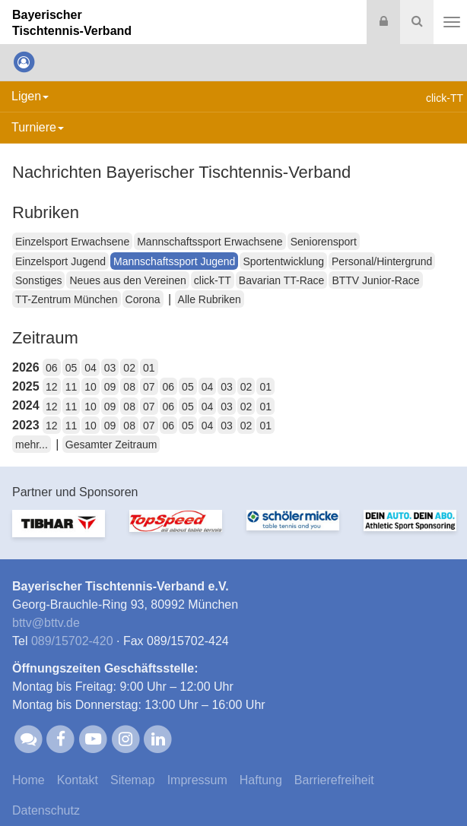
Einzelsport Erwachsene (72, 242)
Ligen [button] (30, 96)
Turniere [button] (37, 127)
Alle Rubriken (209, 299)
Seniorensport (324, 242)
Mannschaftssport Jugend (174, 261)
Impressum (197, 780)
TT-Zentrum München (66, 299)
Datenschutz (46, 810)
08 (129, 387)
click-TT (212, 280)
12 (52, 387)
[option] (58, 532)
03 (110, 368)
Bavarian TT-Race (282, 280)
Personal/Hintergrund (382, 261)
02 (129, 368)
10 (90, 387)
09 (110, 387)
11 (71, 387)
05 (71, 368)
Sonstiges (38, 280)
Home (28, 780)
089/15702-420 (72, 641)
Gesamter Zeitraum (111, 444)
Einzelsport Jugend (60, 261)
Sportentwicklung (283, 261)
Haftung (261, 780)
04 (90, 368)
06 (52, 368)
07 (149, 387)
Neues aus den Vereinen (127, 280)
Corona (142, 299)
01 (149, 368)
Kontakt (77, 780)
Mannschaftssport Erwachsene (209, 242)
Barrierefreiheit (334, 780)
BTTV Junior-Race (375, 280)
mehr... (31, 444)
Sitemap (132, 780)
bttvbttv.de (46, 622)
